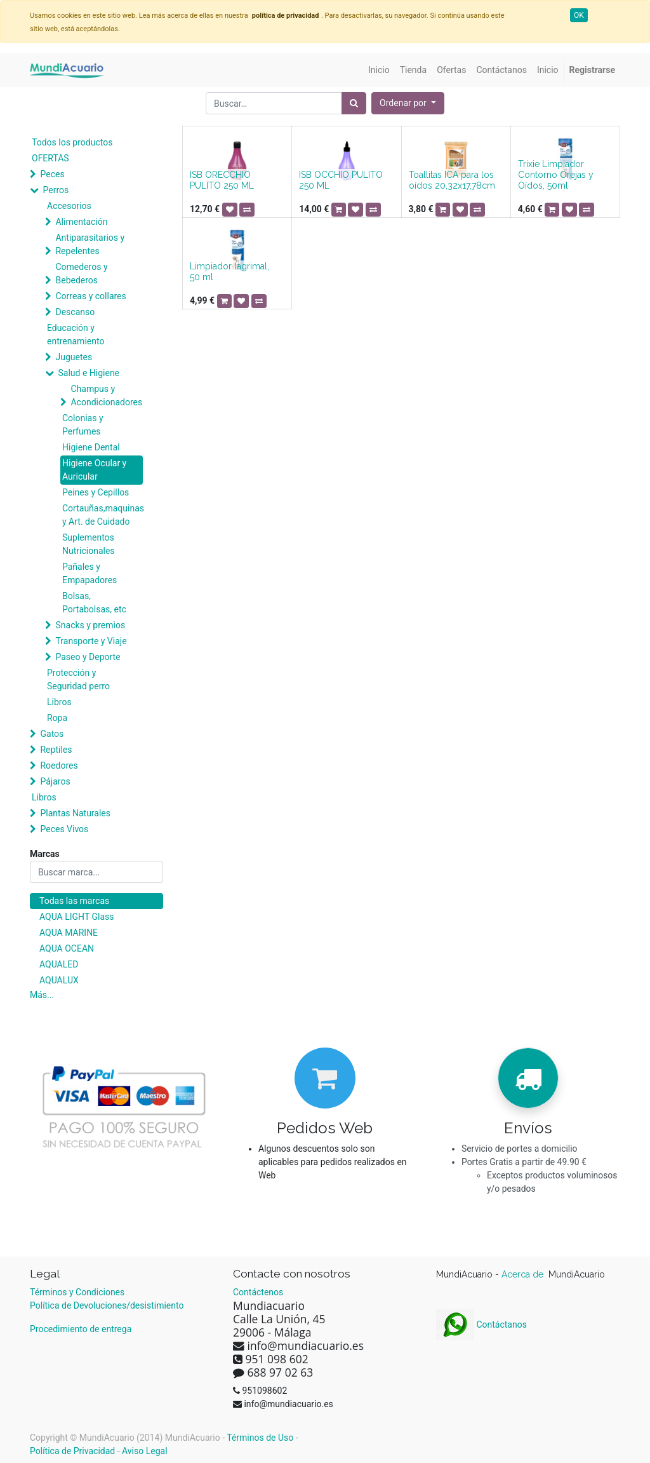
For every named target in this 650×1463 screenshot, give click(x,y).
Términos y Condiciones (77, 1292)
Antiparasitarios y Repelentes (89, 244)
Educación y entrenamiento (75, 334)
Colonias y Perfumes (82, 424)
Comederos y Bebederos (81, 273)
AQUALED (58, 964)
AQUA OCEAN (66, 948)
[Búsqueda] (354, 103)
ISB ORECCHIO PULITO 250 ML (222, 180)
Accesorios (69, 206)
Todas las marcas (74, 901)
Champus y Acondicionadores (106, 395)
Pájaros (55, 781)
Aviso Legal (145, 1451)
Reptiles (56, 750)
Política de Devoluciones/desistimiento (106, 1305)
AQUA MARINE (68, 932)
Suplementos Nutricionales (88, 544)
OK (579, 15)
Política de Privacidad (72, 1451)
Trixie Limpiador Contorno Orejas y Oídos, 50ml (556, 175)
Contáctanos (481, 1324)
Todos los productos (72, 142)
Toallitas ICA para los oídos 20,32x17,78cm (452, 180)
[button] (407, 103)
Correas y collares (90, 296)
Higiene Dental (91, 447)
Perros (56, 190)
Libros (59, 702)
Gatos (51, 734)
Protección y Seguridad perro (78, 679)
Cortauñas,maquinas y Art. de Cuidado (102, 515)
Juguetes (73, 357)
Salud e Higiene (88, 373)
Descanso (75, 312)
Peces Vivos (64, 829)
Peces (52, 174)
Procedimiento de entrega (80, 1329)
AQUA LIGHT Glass (76, 917)
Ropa (57, 718)
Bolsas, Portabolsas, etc (94, 602)
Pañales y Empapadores (89, 573)
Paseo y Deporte (87, 657)
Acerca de (523, 1274)
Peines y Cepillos (95, 492)
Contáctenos (258, 1292)
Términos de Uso (260, 1438)
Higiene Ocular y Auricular (94, 470)
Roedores (58, 765)
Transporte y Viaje (90, 641)
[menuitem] (379, 70)
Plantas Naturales (75, 813)
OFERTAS (50, 158)
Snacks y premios (90, 625)
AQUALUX (59, 980)
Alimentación (81, 222)
